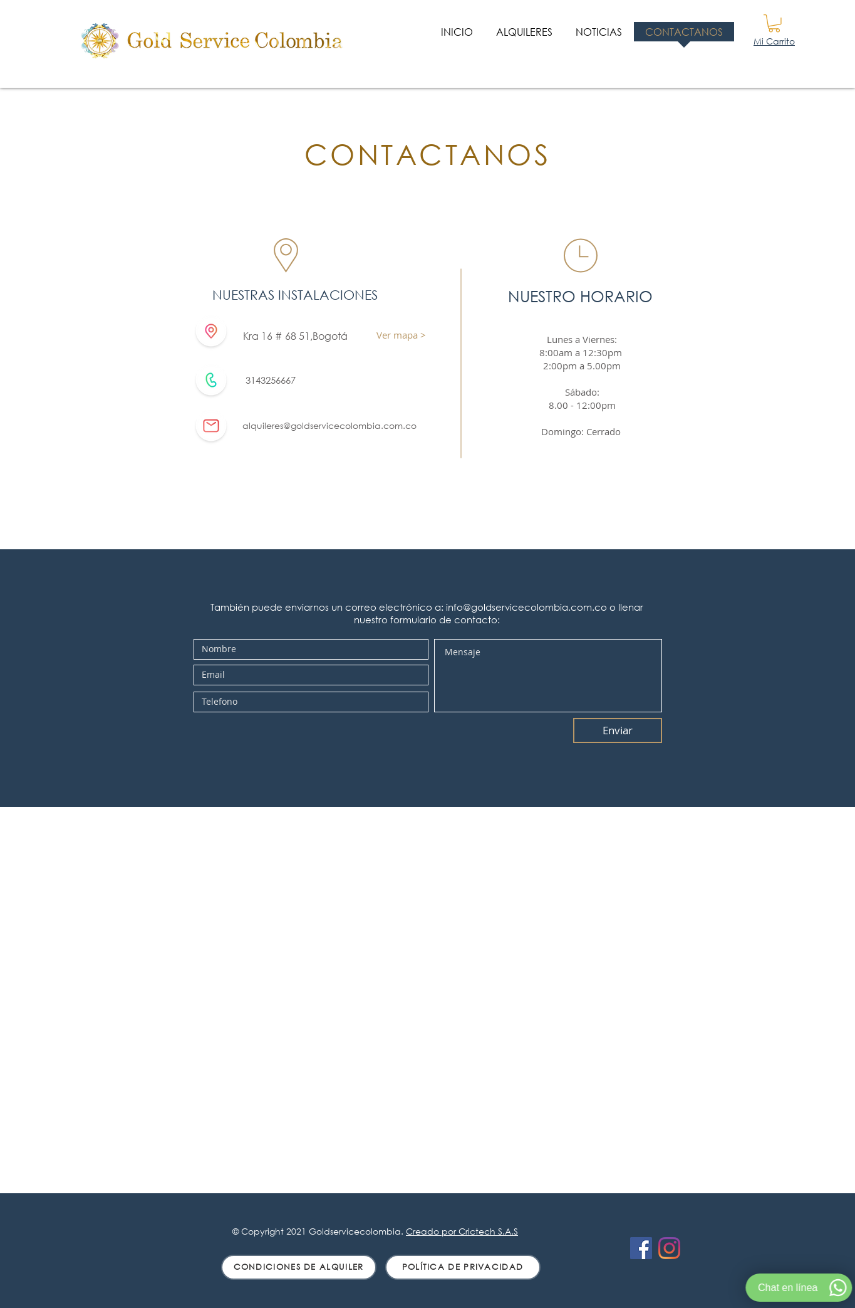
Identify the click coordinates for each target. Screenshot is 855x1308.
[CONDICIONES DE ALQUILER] (298, 1267)
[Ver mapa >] (401, 335)
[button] (774, 23)
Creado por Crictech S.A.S (462, 1231)
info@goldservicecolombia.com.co (526, 607)
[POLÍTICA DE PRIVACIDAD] (463, 1267)
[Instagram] (669, 1248)
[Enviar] (617, 730)
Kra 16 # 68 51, (278, 335)
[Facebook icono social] (641, 1248)
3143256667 (271, 380)
